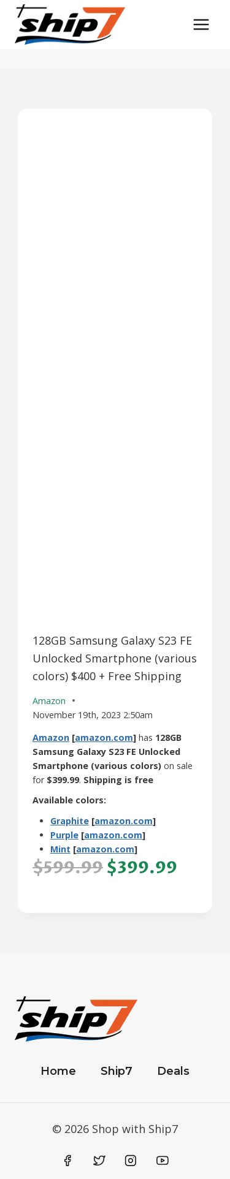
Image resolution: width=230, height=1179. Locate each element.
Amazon (51, 737)
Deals (173, 1071)
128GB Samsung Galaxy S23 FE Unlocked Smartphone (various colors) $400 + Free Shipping (115, 658)
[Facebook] (68, 1160)
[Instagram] (130, 1160)
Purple (64, 835)
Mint (60, 849)
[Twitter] (99, 1160)
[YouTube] (162, 1160)
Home (58, 1071)
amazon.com (104, 737)
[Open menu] (200, 24)
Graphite (69, 821)
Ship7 (116, 1071)
